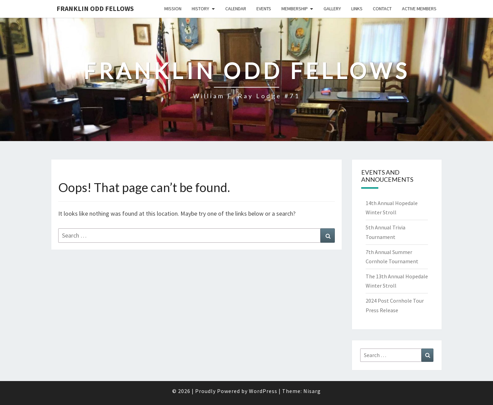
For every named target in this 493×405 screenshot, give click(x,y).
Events (263, 8)
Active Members (419, 8)
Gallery (332, 8)
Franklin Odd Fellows (95, 8)
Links (357, 8)
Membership (294, 8)
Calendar (235, 8)
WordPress (263, 391)
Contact (382, 8)
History (200, 8)
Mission (172, 8)
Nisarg (312, 391)
